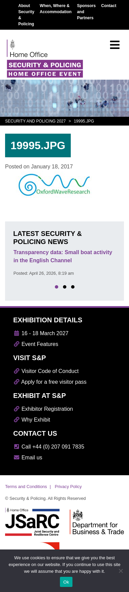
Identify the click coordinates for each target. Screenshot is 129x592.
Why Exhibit (31, 420)
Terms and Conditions (26, 486)
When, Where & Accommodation (55, 8)
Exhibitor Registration (43, 409)
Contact (108, 5)
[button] (56, 287)
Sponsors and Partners (86, 11)
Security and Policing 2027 (35, 121)
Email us (27, 457)
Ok (66, 582)
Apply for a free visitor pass (50, 382)
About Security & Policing (26, 14)
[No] (120, 570)
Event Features (35, 344)
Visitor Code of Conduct (46, 371)
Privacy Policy (68, 486)
